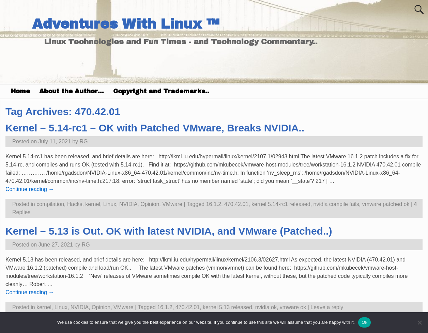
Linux (109, 204)
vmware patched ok (386, 204)
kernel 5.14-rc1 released (280, 204)
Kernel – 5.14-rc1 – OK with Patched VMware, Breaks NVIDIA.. (154, 127)
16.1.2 (213, 204)
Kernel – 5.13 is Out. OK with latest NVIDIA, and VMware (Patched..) (168, 231)
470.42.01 (236, 204)
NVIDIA (128, 204)
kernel (92, 204)
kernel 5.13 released (227, 307)
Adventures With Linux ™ (125, 24)
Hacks (74, 204)
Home (20, 91)
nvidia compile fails (336, 204)
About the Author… (71, 91)
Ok (364, 322)
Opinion (149, 204)
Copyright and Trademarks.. (161, 91)
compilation (50, 204)
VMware (172, 204)
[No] (419, 322)
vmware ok (293, 307)
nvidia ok (266, 307)
